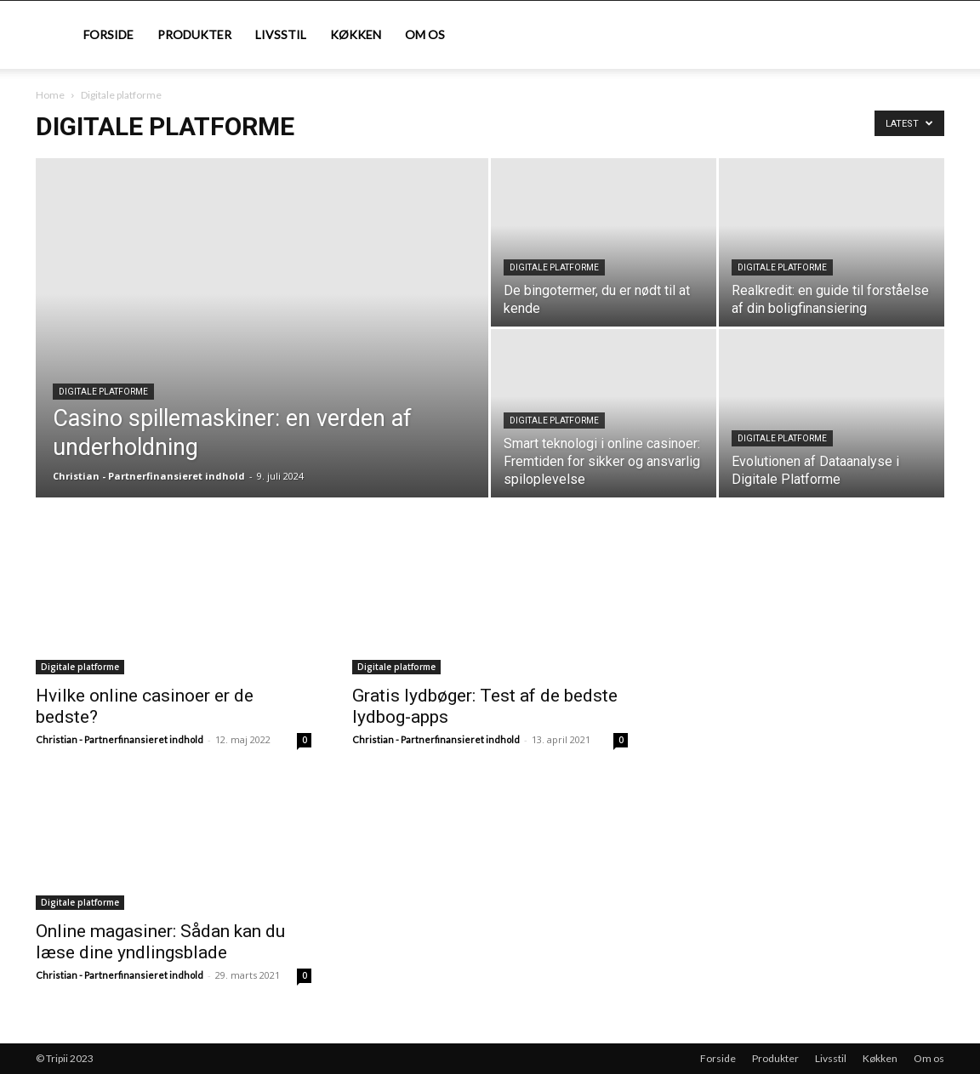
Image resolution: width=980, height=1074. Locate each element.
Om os (425, 34)
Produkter (194, 34)
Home (50, 94)
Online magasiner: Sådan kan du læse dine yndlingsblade (160, 942)
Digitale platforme (103, 391)
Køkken (355, 34)
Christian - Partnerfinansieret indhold (149, 475)
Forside (108, 34)
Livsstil (280, 34)
